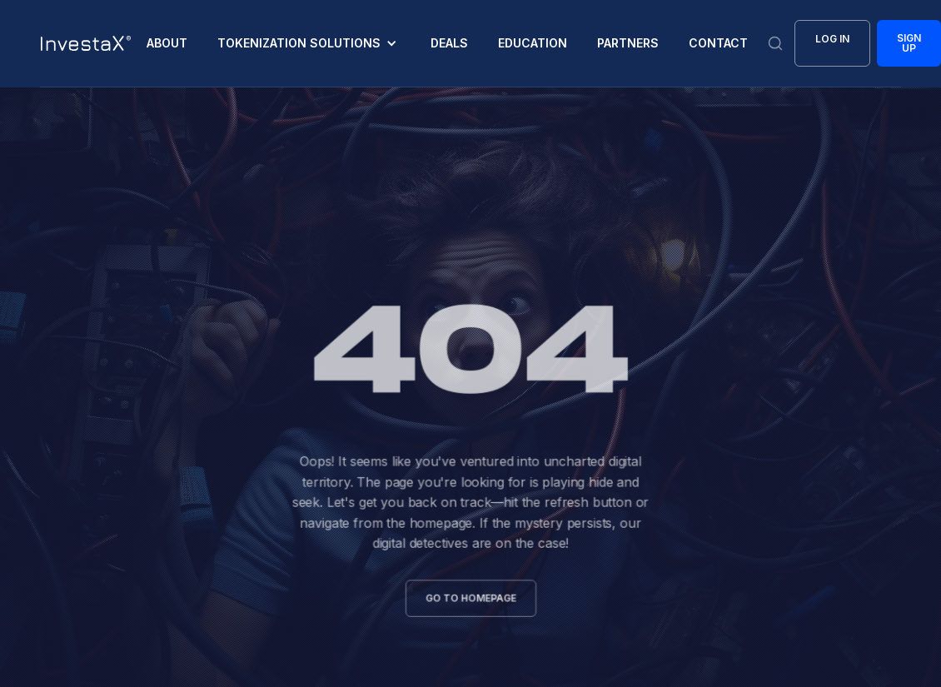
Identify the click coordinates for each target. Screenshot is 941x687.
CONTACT (718, 43)
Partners (628, 43)
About (167, 43)
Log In (832, 38)
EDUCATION (532, 43)
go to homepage (470, 595)
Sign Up (909, 43)
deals (449, 43)
